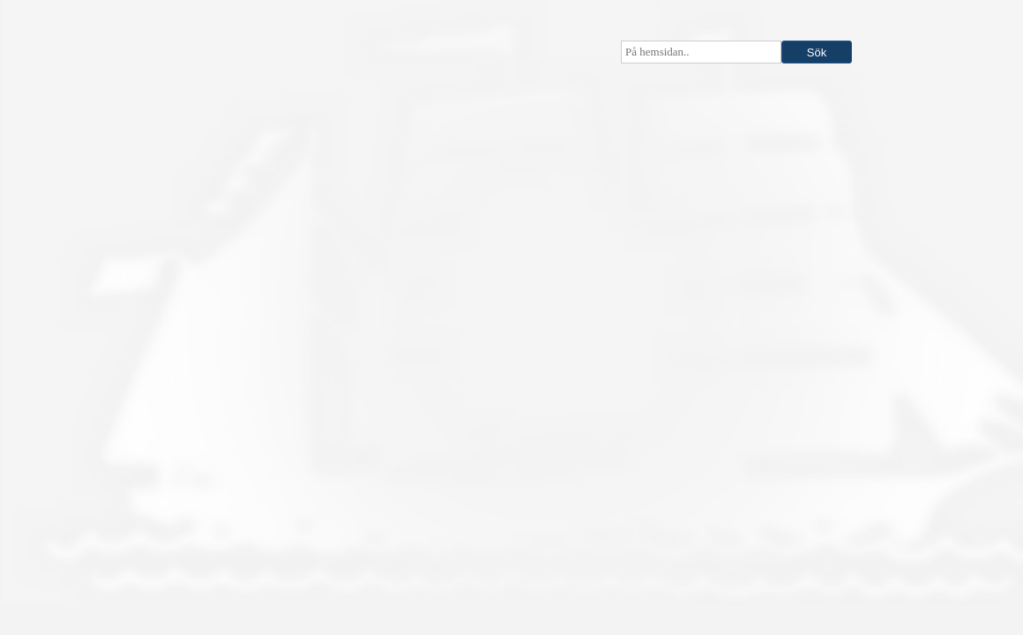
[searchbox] (701, 52)
